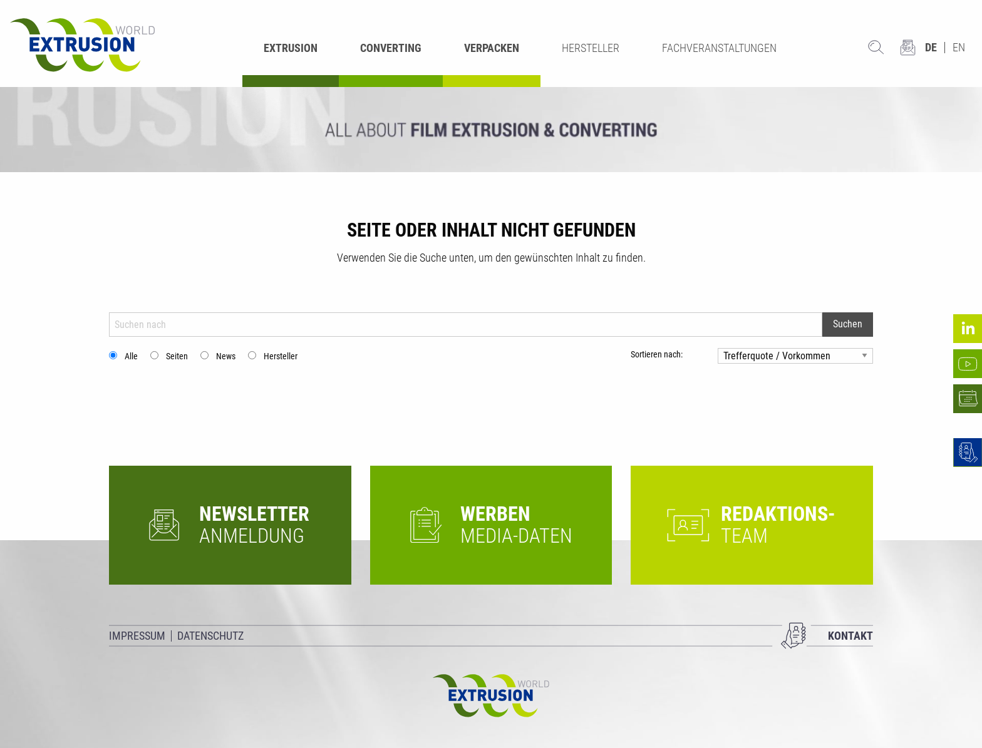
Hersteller (280, 356)
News (225, 356)
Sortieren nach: (657, 354)
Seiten (177, 356)
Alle (131, 356)
